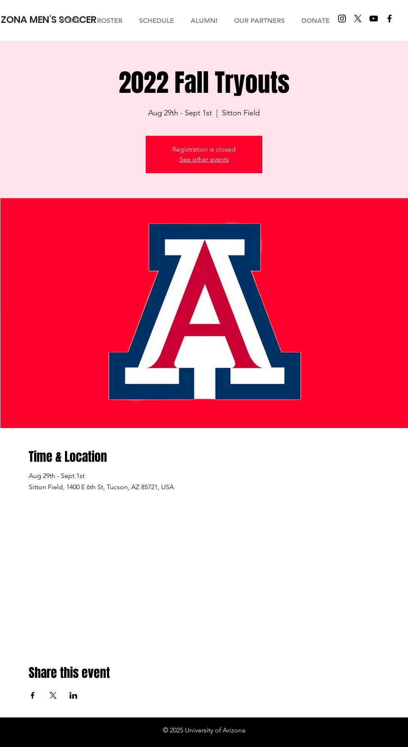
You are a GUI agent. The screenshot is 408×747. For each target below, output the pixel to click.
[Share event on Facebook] (33, 695)
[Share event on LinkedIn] (73, 695)
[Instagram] (342, 18)
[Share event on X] (53, 695)
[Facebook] (389, 18)
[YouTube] (373, 18)
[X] (358, 18)
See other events (204, 159)
